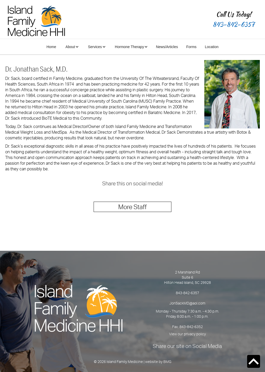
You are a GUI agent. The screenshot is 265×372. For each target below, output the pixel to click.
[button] (71, 47)
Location (212, 47)
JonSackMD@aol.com (187, 303)
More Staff (132, 207)
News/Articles (167, 47)
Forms (191, 47)
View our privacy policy (187, 334)
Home (51, 47)
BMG (167, 361)
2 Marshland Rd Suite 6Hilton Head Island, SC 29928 (187, 277)
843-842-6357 (234, 24)
